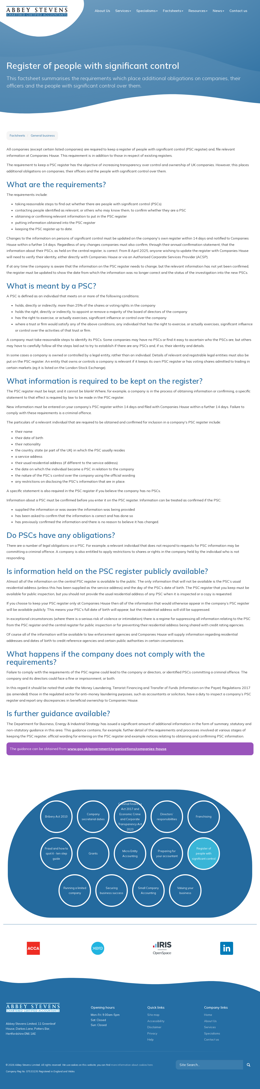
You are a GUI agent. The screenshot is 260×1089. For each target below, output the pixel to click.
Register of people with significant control (204, 853)
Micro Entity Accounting (130, 853)
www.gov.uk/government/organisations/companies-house (116, 749)
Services (123, 10)
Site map (153, 1014)
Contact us (238, 10)
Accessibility (155, 1021)
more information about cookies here (132, 1064)
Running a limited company (74, 890)
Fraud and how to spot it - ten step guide (56, 853)
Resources (198, 10)
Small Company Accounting (148, 890)
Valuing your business (185, 890)
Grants (93, 853)
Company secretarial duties (93, 816)
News (218, 10)
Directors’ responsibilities (167, 816)
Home (208, 1014)
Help (150, 1039)
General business (43, 135)
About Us (102, 10)
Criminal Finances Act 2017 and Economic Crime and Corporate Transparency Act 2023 (130, 816)
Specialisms (147, 10)
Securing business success (111, 890)
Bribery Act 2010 (56, 816)
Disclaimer (154, 1027)
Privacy (152, 1033)
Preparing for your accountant (167, 853)
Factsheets (173, 10)
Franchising (203, 816)
